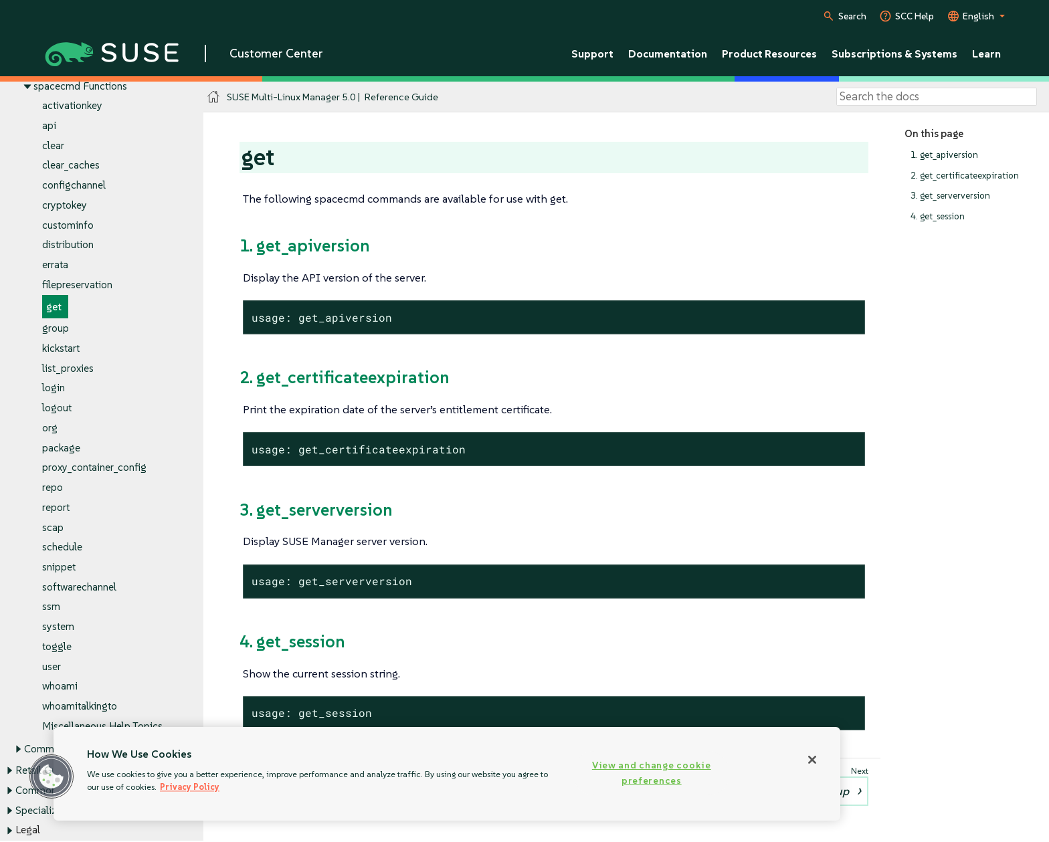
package (61, 447)
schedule (62, 547)
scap (53, 527)
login (53, 388)
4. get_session (938, 216)
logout (57, 408)
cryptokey (64, 205)
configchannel (74, 185)
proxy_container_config (94, 467)
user (51, 666)
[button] (51, 776)
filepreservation (77, 284)
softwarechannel (79, 587)
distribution (68, 245)
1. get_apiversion (944, 155)
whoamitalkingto (79, 706)
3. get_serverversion (950, 196)
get (54, 306)
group (55, 328)
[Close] (812, 759)
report (56, 507)
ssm (51, 607)
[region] (447, 774)
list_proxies (68, 368)
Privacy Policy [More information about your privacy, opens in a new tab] (189, 787)
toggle (57, 646)
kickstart (61, 348)
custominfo (68, 225)
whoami (60, 686)
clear (53, 145)
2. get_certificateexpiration (965, 175)
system (58, 627)
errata (55, 265)
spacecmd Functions (80, 86)
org (50, 427)
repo (52, 487)
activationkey (72, 106)
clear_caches (71, 165)
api (49, 125)
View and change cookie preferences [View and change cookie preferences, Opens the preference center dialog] (651, 772)
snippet (59, 566)
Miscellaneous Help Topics (102, 726)
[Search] (936, 97)
